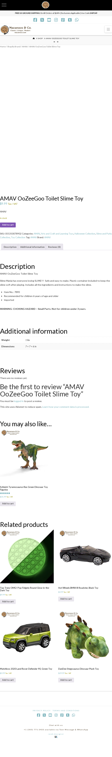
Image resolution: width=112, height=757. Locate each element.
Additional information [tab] (34, 250)
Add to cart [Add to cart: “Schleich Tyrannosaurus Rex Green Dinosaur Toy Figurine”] (9, 510)
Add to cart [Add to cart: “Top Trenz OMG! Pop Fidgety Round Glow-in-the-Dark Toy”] (9, 611)
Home (3, 46)
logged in (19, 405)
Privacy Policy (42, 726)
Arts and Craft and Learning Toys (60, 236)
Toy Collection (30, 240)
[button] (108, 29)
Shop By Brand (14, 46)
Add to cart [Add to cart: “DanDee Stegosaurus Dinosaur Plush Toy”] (67, 691)
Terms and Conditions (66, 726)
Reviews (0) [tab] (57, 250)
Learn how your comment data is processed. (65, 411)
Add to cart (9, 227)
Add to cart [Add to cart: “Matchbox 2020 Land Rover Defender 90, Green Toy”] (9, 694)
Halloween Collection (90, 236)
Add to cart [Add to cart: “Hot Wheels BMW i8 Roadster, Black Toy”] (67, 608)
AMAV (26, 46)
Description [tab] (10, 250)
